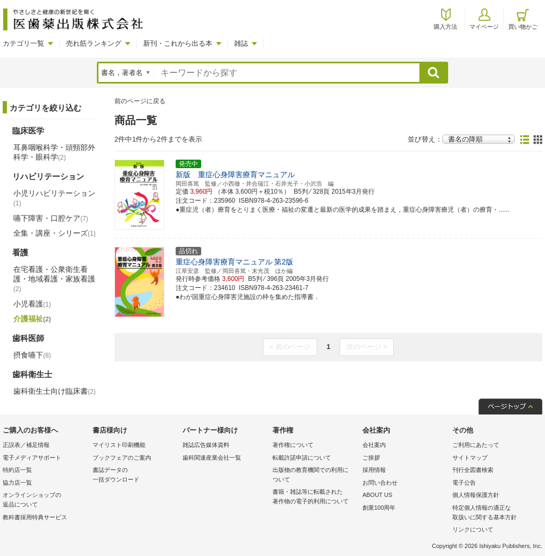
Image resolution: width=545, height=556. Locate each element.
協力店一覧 (17, 482)
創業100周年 (378, 507)
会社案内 (374, 445)
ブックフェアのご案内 (122, 457)
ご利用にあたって (475, 445)
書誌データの (135, 475)
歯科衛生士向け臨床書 (54, 391)
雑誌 (241, 43)
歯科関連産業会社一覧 (212, 457)
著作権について (292, 445)
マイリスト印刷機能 (119, 445)
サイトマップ (470, 457)
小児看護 (32, 304)
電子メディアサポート (32, 457)
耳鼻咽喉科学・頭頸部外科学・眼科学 (54, 152)
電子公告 (464, 482)
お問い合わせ (380, 482)
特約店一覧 (17, 470)
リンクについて (472, 529)
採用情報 (374, 470)
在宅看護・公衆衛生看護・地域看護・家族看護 (54, 279)
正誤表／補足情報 (26, 445)
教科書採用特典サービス (35, 517)
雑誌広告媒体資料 (206, 445)
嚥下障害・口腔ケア (50, 218)
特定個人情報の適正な (494, 513)
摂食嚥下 (32, 355)
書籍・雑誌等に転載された (314, 497)
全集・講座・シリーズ (54, 233)
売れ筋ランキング (93, 43)
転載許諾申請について (301, 457)
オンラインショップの (45, 500)
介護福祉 (32, 318)
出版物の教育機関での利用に (314, 475)
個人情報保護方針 (475, 495)
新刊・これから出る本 (177, 43)
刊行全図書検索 (472, 470)
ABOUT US (377, 495)
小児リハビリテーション (54, 198)
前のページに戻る (140, 101)
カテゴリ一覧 (23, 43)
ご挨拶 (371, 457)
